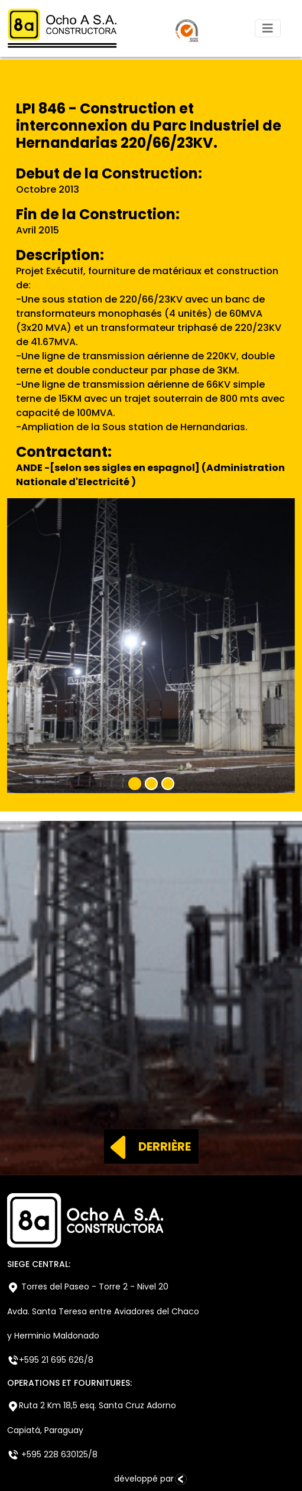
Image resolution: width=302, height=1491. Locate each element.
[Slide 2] (151, 783)
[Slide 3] (167, 783)
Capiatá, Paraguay (45, 1430)
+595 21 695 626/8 (50, 1360)
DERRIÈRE (147, 1146)
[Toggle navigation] (268, 28)
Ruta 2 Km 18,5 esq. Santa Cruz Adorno (91, 1405)
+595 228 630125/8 (52, 1454)
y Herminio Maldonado (53, 1335)
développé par (151, 1479)
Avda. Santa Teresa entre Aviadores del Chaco (103, 1311)
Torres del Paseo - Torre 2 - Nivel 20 (87, 1287)
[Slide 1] (134, 783)
